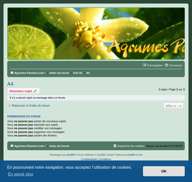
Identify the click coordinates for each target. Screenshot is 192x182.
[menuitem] (173, 65)
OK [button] (164, 171)
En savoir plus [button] (20, 174)
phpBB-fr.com (134, 154)
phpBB (70, 154)
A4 (10, 84)
